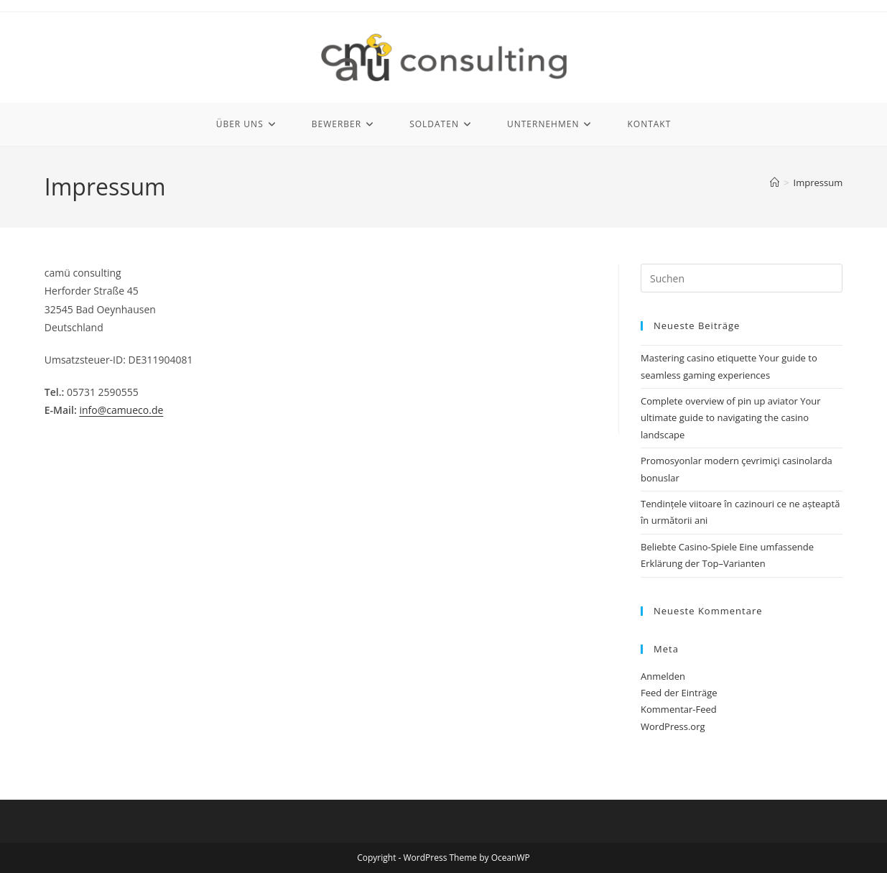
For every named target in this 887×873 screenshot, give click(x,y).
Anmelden (663, 676)
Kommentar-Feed (679, 709)
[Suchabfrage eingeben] (741, 278)
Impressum (818, 182)
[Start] (774, 182)
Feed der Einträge (679, 692)
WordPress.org (673, 726)
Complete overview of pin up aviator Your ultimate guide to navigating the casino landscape (731, 417)
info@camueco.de (121, 410)
